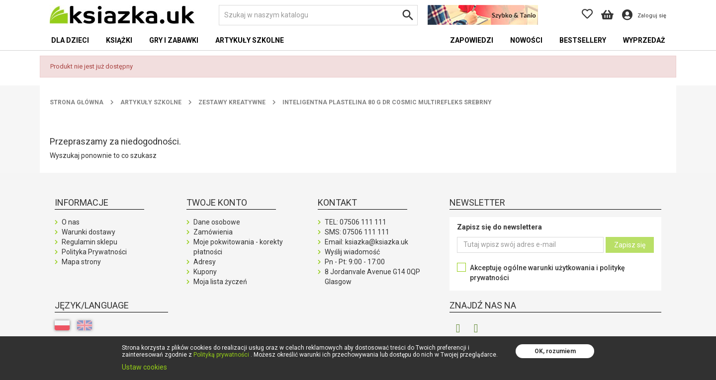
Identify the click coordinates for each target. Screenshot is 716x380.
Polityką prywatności (221, 354)
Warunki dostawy (88, 232)
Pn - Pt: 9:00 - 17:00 (355, 262)
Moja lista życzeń (220, 282)
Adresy (204, 262)
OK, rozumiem (555, 351)
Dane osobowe (216, 222)
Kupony (205, 272)
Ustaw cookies (144, 367)
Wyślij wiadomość (352, 252)
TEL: (355, 222)
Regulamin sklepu (89, 242)
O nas (71, 222)
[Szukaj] (318, 15)
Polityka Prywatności (94, 252)
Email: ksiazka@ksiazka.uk (366, 242)
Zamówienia (213, 232)
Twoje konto (216, 202)
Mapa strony (81, 262)
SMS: (357, 232)
